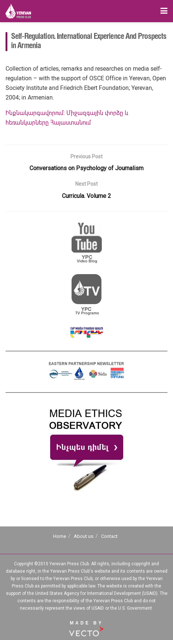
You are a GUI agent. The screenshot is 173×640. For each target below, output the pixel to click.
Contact (109, 536)
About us (83, 536)
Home (59, 536)
